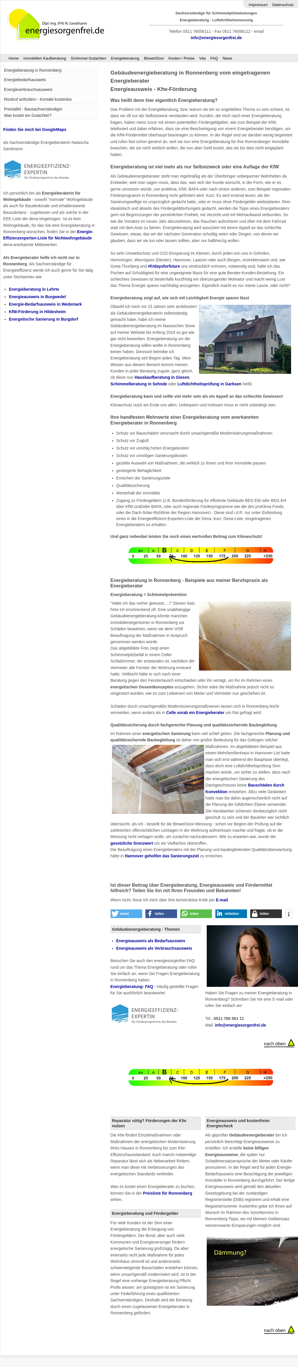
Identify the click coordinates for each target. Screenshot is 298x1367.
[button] (126, 913)
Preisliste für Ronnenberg (167, 1193)
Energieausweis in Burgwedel (37, 296)
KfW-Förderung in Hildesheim (37, 311)
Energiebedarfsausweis (25, 79)
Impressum (258, 5)
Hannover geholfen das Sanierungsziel (162, 856)
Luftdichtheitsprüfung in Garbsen (209, 384)
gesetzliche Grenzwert (132, 843)
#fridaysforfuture (164, 266)
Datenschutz (283, 5)
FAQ (214, 58)
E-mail (222, 900)
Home (14, 58)
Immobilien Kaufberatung (44, 58)
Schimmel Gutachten (88, 58)
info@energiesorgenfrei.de (216, 37)
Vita (202, 58)
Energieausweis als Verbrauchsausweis (154, 948)
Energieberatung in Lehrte (34, 289)
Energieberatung (125, 58)
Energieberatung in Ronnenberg (32, 70)
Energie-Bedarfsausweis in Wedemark (45, 304)
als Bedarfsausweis (150, 940)
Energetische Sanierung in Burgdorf (43, 319)
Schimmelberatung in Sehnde (139, 384)
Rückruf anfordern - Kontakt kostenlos (38, 99)
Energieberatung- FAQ (132, 986)
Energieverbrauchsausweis (28, 89)
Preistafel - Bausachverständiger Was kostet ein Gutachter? (33, 112)
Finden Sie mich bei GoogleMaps (34, 129)
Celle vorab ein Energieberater (195, 712)
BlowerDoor (154, 58)
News (227, 58)
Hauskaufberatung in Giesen (162, 377)
